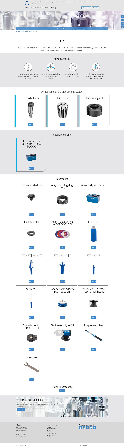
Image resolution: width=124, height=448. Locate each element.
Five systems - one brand (28, 31)
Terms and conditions (52, 433)
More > (31, 168)
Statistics (46, 7)
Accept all (95, 7)
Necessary (28, 7)
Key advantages (62, 28)
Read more (21, 409)
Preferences (37, 7)
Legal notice (50, 430)
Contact (49, 437)
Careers (49, 427)
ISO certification (51, 435)
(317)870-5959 (23, 434)
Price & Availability (51, 428)
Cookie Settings (83, 445)
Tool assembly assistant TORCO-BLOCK (31, 144)
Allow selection (86, 7)
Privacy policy (36, 3)
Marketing (53, 7)
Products (18, 31)
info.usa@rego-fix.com (21, 436)
